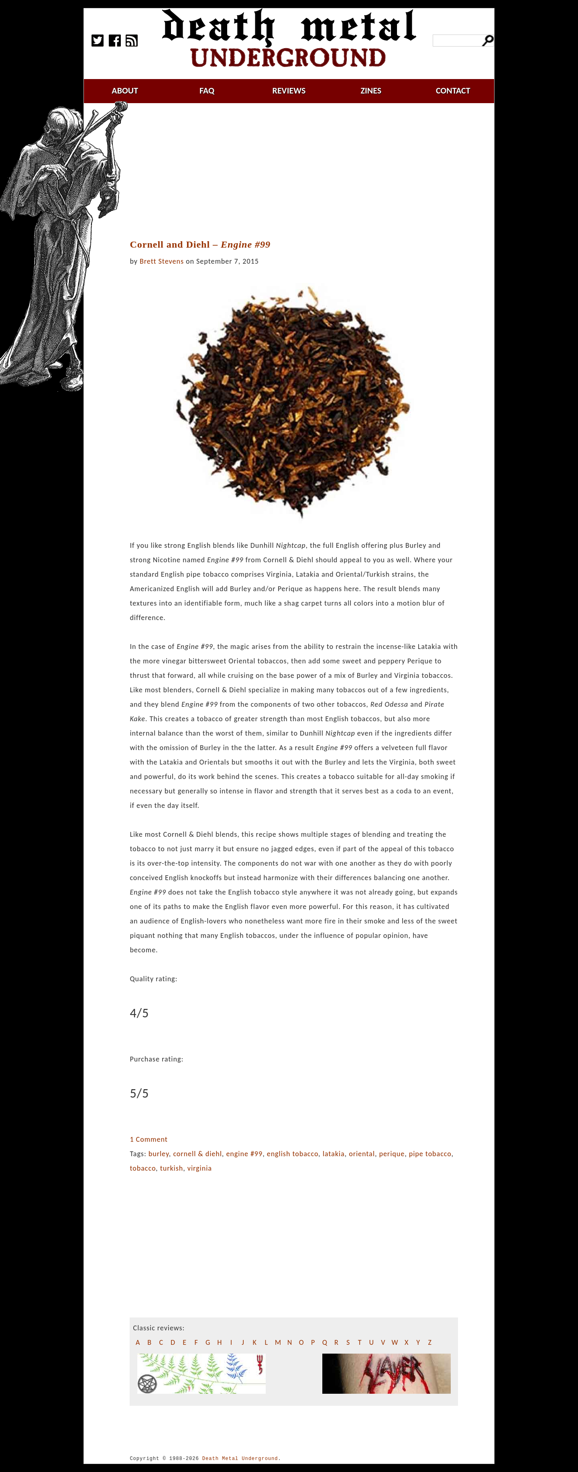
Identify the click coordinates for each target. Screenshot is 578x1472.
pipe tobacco (430, 1153)
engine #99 (244, 1153)
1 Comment (148, 1139)
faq (206, 90)
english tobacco (292, 1153)
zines (370, 90)
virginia (199, 1168)
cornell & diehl (197, 1153)
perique (392, 1153)
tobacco (143, 1168)
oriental (362, 1153)
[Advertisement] (299, 171)
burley (159, 1153)
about (125, 90)
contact (453, 90)
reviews (289, 90)
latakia (334, 1153)
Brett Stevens (162, 261)
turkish (171, 1168)
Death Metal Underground (240, 1458)
